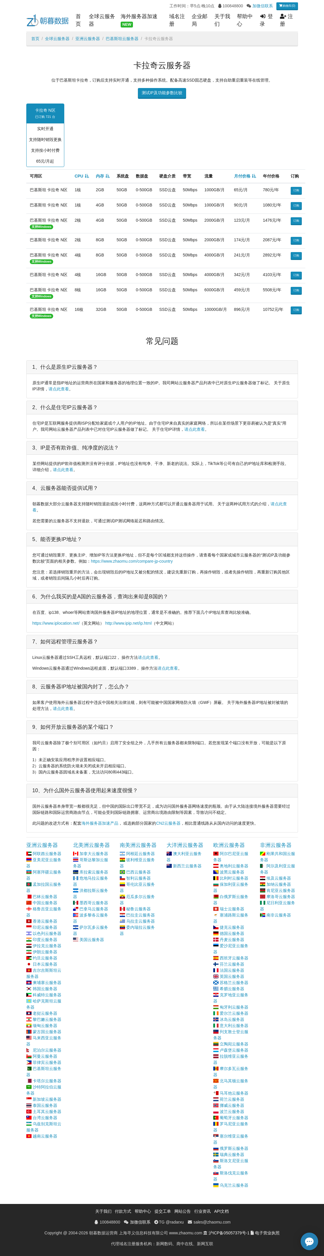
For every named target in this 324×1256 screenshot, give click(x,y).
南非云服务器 (278, 915)
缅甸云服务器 (45, 1025)
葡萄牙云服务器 (234, 1117)
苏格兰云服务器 (234, 982)
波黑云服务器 (232, 872)
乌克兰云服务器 (234, 1185)
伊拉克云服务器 (47, 945)
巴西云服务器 (138, 872)
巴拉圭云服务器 (140, 915)
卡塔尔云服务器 (47, 1080)
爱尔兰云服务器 (234, 1013)
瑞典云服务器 (232, 1154)
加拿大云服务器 (93, 853)
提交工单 (163, 1211)
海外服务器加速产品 (100, 823)
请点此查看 (58, 389)
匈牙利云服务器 (234, 1007)
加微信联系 (262, 6)
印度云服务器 (45, 939)
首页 (78, 20)
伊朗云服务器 (45, 952)
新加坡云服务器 (47, 1099)
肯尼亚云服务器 (280, 890)
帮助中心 (245, 20)
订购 (296, 190)
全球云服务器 (102, 20)
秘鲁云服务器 (138, 909)
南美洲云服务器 (138, 845)
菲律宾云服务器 (47, 1062)
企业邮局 (199, 20)
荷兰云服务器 (232, 1099)
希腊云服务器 (232, 988)
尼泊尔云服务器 (47, 1050)
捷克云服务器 (232, 927)
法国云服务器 (232, 970)
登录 (266, 20)
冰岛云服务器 (232, 1019)
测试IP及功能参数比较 (162, 92)
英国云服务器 (232, 976)
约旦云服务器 (45, 958)
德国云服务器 (232, 933)
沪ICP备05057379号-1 (229, 1233)
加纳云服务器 (278, 884)
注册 (286, 20)
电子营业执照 (267, 1233)
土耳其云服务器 (47, 1111)
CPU (78, 176)
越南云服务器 (45, 1136)
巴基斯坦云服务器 (122, 38)
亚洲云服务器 (87, 38)
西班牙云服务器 (234, 958)
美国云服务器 (91, 939)
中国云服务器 (45, 902)
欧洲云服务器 (229, 845)
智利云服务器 (138, 878)
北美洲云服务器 (91, 845)
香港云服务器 (45, 921)
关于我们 (222, 20)
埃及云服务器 (278, 878)
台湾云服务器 (45, 1117)
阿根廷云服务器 (140, 853)
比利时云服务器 (234, 878)
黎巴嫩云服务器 (47, 1019)
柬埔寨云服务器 (47, 982)
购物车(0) (287, 5)
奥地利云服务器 (234, 866)
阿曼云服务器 (45, 1056)
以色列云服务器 (47, 933)
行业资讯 (202, 1211)
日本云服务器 (45, 964)
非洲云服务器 (276, 845)
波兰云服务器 (232, 1111)
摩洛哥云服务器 (280, 896)
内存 (100, 176)
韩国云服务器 (45, 988)
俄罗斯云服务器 (234, 1148)
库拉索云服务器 (93, 872)
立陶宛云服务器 (234, 1044)
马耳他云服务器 (234, 1093)
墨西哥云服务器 (93, 902)
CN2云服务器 (168, 823)
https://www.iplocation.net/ (56, 623)
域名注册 (177, 20)
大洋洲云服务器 (185, 845)
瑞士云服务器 (232, 909)
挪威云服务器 (232, 1105)
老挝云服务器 (45, 1013)
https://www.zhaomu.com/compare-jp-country (132, 561)
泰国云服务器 (45, 1105)
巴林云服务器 (45, 896)
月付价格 (242, 176)
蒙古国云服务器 (47, 1031)
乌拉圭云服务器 (140, 921)
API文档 (221, 1211)
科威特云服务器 (47, 995)
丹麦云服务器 (232, 939)
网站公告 (182, 1211)
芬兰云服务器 (232, 964)
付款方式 (123, 1211)
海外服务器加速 (139, 20)
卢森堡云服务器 (234, 1050)
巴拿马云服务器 (93, 909)
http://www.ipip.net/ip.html (128, 623)
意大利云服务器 (234, 1025)
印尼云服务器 (45, 927)
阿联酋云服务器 (47, 853)
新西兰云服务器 (187, 866)
